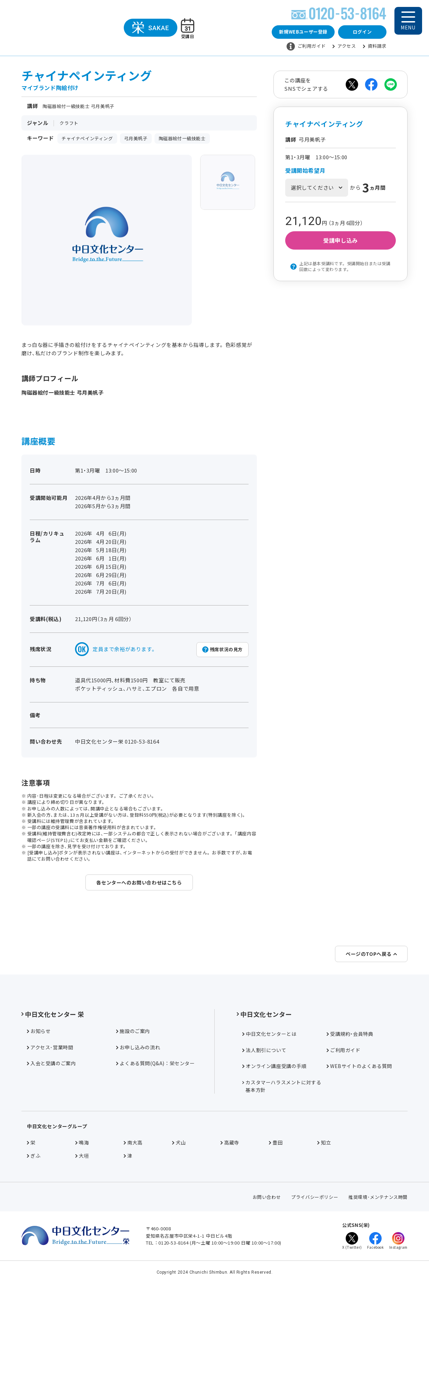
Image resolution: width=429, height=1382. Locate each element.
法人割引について (264, 1132)
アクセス (344, 46)
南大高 (133, 1224)
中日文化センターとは (269, 1115)
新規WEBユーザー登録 (303, 31)
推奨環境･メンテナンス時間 (378, 1279)
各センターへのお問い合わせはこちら (139, 882)
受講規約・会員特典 (350, 1115)
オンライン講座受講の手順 (274, 1148)
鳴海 (82, 1224)
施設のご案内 (133, 1113)
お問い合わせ (267, 1279)
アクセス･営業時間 (50, 1129)
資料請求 (374, 46)
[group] (227, 182)
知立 (324, 1224)
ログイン (362, 31)
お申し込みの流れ (138, 1129)
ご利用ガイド (306, 46)
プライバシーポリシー (314, 1279)
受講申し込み (340, 240)
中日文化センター (264, 1096)
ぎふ (33, 1237)
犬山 (179, 1224)
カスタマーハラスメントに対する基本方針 (281, 1168)
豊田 (275, 1224)
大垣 (82, 1237)
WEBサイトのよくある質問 (359, 1148)
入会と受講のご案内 (51, 1145)
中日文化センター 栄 (52, 1096)
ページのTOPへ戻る (371, 1035)
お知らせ (38, 1113)
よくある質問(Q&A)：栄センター (155, 1145)
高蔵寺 (230, 1224)
